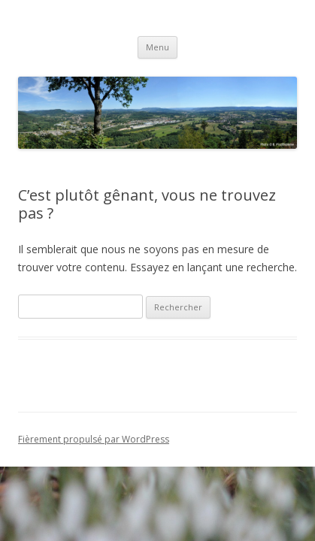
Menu (157, 47)
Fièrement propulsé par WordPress (93, 439)
